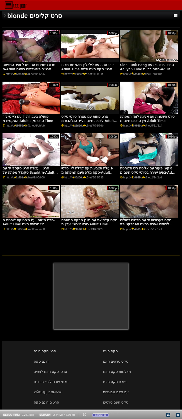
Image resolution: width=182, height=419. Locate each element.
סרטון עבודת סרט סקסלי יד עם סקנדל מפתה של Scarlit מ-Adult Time (28, 172)
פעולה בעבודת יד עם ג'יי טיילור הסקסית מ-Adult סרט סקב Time (27, 119)
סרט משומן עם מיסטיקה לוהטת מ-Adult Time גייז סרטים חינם (28, 222)
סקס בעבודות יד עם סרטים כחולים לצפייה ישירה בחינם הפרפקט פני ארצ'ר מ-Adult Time (145, 224)
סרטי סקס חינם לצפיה (50, 372)
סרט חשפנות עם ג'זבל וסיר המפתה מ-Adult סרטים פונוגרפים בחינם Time (28, 69)
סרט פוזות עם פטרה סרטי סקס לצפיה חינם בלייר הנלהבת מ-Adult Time (87, 121)
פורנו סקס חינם (114, 382)
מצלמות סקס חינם (117, 372)
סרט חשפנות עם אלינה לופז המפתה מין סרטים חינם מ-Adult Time (147, 119)
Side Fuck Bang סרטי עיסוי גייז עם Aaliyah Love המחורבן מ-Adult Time (147, 69)
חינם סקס (41, 361)
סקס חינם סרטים (115, 402)
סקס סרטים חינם (115, 361)
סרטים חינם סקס (46, 402)
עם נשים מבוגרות (116, 392)
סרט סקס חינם (45, 351)
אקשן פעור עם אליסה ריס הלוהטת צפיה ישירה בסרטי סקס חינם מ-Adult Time (148, 172)
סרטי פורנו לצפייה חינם (51, 382)
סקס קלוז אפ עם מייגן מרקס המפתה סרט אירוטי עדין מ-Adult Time (89, 222)
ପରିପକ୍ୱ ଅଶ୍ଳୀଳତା (48, 392)
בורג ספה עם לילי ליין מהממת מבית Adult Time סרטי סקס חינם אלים (87, 67)
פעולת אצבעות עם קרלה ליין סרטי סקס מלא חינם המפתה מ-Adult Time (87, 172)
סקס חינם (110, 351)
